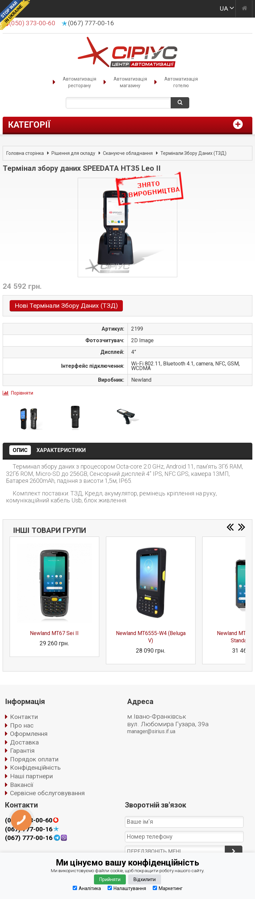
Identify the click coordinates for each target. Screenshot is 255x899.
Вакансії (21, 785)
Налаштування (127, 888)
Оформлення (28, 734)
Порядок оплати (34, 759)
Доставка (24, 742)
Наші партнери (31, 776)
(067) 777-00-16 (91, 23)
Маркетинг (168, 888)
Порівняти (22, 393)
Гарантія (22, 750)
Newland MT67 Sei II (54, 633)
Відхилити (144, 879)
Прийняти (110, 879)
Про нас (22, 725)
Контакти (24, 717)
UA (224, 8)
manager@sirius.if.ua (151, 731)
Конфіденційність (35, 767)
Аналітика (87, 888)
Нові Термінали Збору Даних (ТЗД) (66, 305)
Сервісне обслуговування (47, 793)
